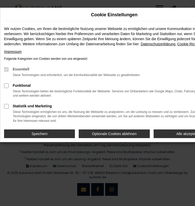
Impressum (13, 52)
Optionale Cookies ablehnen (114, 134)
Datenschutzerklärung (158, 44)
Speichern (39, 134)
